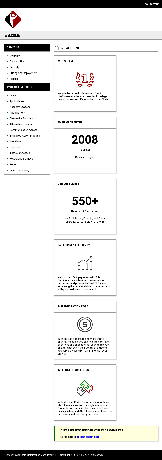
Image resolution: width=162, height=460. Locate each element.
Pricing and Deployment (23, 73)
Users (13, 95)
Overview (15, 55)
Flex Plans (15, 141)
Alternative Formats (21, 118)
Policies (14, 78)
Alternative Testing (21, 124)
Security (14, 67)
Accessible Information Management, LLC (37, 455)
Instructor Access (20, 152)
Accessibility (17, 61)
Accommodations (20, 106)
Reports (14, 164)
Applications (17, 101)
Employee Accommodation (25, 135)
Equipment (16, 147)
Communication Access (23, 129)
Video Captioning (19, 170)
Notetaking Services (21, 158)
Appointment (17, 112)
